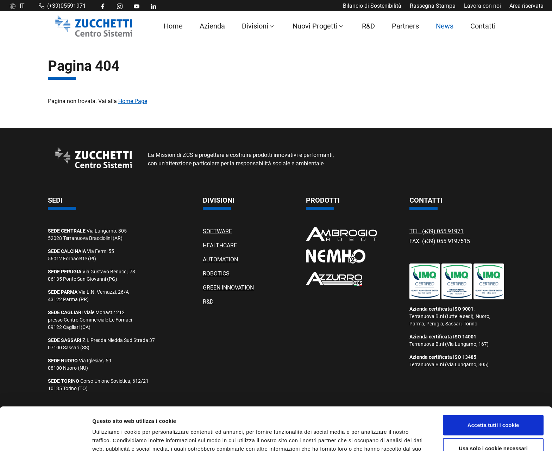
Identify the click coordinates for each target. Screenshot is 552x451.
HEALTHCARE (220, 245)
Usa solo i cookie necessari (493, 405)
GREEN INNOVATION (228, 287)
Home (173, 25)
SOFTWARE (217, 231)
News (444, 25)
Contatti (483, 25)
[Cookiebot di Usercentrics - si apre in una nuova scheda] (45, 437)
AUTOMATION (220, 259)
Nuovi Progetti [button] (315, 25)
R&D (368, 25)
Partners (405, 25)
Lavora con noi (482, 5)
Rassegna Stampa (433, 5)
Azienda (212, 25)
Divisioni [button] (255, 25)
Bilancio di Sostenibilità (372, 5)
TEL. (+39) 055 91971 (436, 231)
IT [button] (17, 5)
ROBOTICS (216, 273)
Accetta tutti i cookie (493, 382)
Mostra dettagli (370, 437)
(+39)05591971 (62, 5)
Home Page (132, 100)
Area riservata (526, 5)
